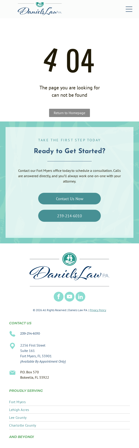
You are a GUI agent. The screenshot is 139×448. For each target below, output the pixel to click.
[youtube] (69, 297)
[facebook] (59, 297)
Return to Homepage (69, 113)
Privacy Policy (98, 310)
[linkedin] (80, 297)
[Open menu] (129, 9)
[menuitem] (69, 402)
